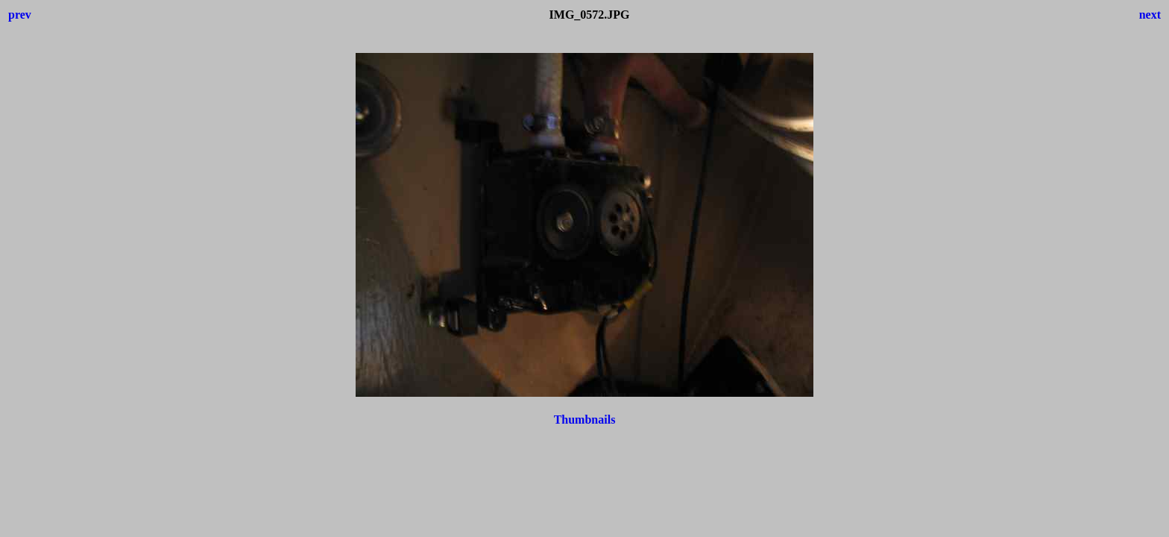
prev (19, 14)
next (1150, 14)
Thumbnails (585, 419)
